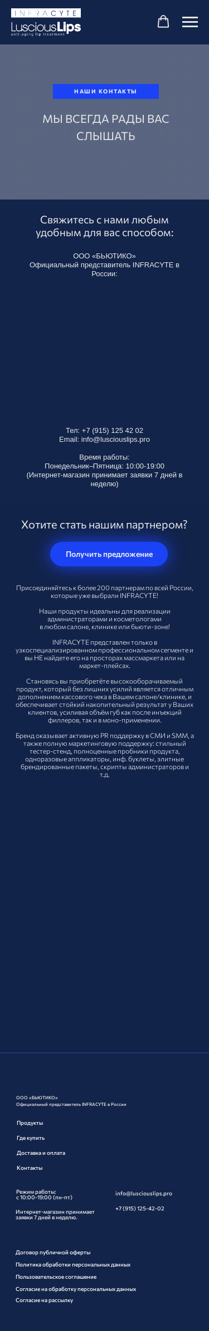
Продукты (30, 1122)
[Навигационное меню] (190, 22)
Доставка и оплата (41, 1152)
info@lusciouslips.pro (115, 439)
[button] (163, 21)
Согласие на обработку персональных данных (76, 1288)
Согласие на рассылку (44, 1300)
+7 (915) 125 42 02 (112, 430)
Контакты (29, 1167)
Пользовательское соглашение (56, 1276)
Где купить (31, 1137)
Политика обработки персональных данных (73, 1264)
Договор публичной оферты (53, 1252)
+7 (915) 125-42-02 (139, 1208)
